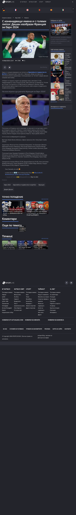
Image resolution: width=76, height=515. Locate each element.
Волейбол (29, 299)
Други (39, 314)
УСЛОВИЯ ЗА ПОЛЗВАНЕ (17, 329)
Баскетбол (29, 301)
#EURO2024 (8, 174)
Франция (41, 185)
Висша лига (17, 294)
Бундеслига (17, 301)
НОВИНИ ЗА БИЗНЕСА (56, 320)
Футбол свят (33, 2)
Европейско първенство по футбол (24, 185)
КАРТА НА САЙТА (57, 329)
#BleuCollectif (38, 172)
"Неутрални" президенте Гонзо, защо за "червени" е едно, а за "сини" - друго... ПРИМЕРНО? (60, 32)
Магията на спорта (43, 297)
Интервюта (53, 312)
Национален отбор (7, 312)
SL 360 (52, 289)
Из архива (53, 299)
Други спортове (30, 308)
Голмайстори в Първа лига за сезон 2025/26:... (68, 63)
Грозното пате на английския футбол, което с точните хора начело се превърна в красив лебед (12, 212)
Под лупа (52, 301)
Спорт (41, 2)
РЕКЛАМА (47, 329)
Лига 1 (16, 303)
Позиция (52, 297)
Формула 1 (29, 303)
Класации (53, 310)
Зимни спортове (31, 306)
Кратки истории (54, 308)
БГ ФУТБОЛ (23, 2)
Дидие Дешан (8, 189)
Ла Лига (16, 297)
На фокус (52, 306)
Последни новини (7, 292)
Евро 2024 (7, 185)
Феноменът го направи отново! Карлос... (68, 81)
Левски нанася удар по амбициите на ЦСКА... (68, 99)
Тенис (27, 297)
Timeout (7, 236)
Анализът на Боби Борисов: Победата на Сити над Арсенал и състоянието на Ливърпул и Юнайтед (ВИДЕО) (37, 212)
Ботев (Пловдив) (7, 308)
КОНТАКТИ (68, 329)
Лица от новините (43, 294)
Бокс (27, 294)
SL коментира (54, 294)
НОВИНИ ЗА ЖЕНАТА (32, 320)
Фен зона (40, 312)
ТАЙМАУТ (41, 289)
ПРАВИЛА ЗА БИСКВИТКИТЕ (34, 329)
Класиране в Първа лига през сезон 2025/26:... (68, 57)
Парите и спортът (55, 303)
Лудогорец (5, 299)
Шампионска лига (19, 306)
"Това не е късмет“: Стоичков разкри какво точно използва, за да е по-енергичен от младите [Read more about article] (40, 248)
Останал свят (18, 310)
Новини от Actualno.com (12, 320)
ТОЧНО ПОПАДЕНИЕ (12, 196)
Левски (4, 294)
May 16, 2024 (34, 177)
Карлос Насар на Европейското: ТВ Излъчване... (69, 75)
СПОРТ (28, 289)
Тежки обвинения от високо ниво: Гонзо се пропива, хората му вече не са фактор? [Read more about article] (9, 247)
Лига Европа (17, 308)
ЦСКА (3, 297)
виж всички (54, 101)
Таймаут (48, 2)
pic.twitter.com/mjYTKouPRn (21, 174)
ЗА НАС (5, 329)
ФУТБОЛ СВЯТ (19, 289)
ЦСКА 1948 (5, 301)
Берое (4, 310)
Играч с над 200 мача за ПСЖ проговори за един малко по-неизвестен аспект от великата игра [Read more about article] (24, 248)
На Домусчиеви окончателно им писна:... (68, 69)
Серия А (16, 299)
